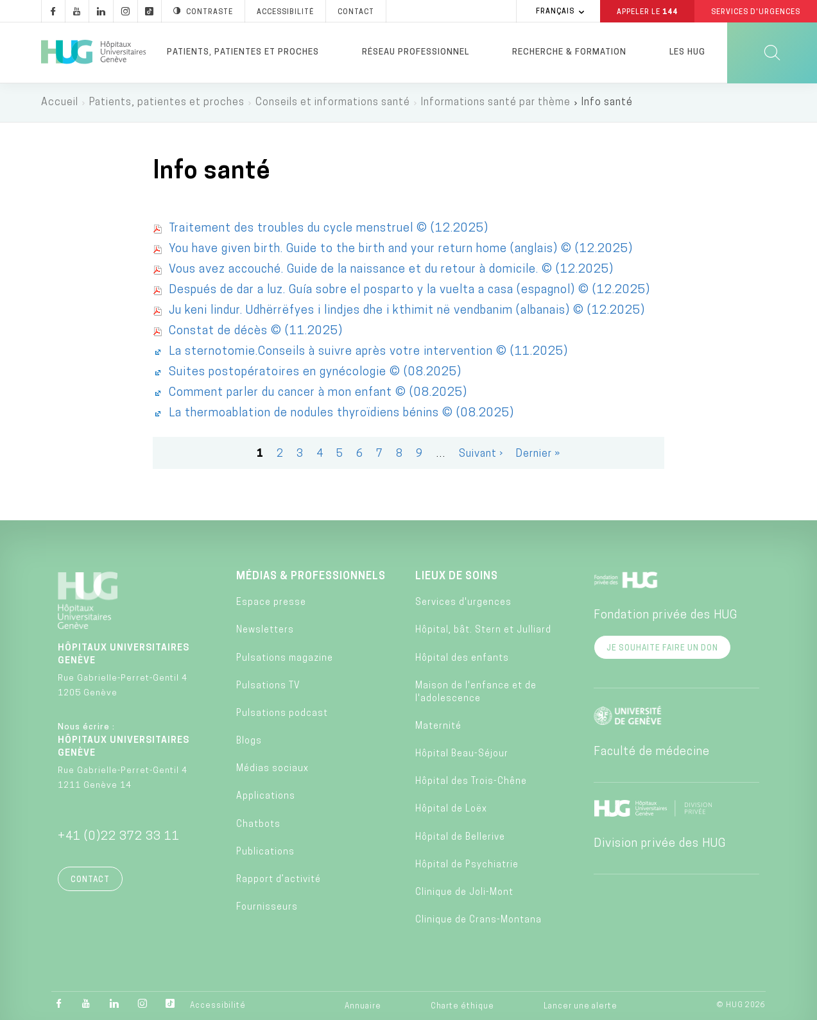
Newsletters (265, 630)
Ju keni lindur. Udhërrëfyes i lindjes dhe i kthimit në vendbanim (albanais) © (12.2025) (407, 311)
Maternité (438, 726)
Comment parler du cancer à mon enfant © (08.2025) (318, 393)
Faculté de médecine (652, 752)
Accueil (59, 103)
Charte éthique (462, 1006)
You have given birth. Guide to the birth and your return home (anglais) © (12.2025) (401, 249)
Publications (265, 852)
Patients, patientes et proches (243, 52)
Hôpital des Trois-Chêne (471, 781)
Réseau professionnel (415, 52)
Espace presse (271, 603)
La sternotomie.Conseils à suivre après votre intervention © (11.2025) (368, 352)
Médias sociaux (272, 769)
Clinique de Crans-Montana (478, 920)
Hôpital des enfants (462, 658)
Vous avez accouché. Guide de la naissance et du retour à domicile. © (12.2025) (391, 270)
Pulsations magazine (284, 658)
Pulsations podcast (282, 713)
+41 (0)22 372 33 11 (119, 837)
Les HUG (687, 52)
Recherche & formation (569, 52)
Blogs (249, 741)
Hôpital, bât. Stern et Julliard (483, 630)
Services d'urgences (463, 603)
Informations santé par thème (496, 103)
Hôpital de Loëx (451, 810)
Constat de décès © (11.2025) (256, 331)
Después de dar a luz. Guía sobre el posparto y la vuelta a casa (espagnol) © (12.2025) (409, 290)
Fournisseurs (267, 907)
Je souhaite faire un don (662, 648)
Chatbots (258, 824)
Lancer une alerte (580, 1006)
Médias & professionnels (311, 577)
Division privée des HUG (660, 844)
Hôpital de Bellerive (460, 837)
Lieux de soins (456, 577)
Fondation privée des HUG (665, 615)
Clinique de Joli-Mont (464, 892)
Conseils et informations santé (332, 103)
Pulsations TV (268, 686)
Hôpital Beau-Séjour (461, 754)
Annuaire (363, 1006)
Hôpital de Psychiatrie (467, 865)
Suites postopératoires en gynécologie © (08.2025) (315, 372)
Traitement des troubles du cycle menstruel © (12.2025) (328, 229)
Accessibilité (218, 1006)
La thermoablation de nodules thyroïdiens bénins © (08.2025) (341, 413)
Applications (265, 797)
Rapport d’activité (278, 880)
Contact (90, 880)
